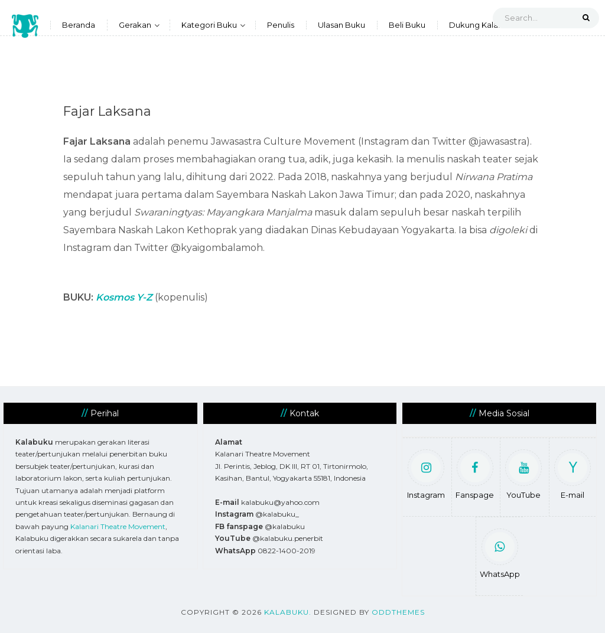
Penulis (280, 25)
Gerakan (139, 25)
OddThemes (398, 612)
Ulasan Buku (341, 25)
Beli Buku (407, 25)
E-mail (572, 476)
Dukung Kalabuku (483, 25)
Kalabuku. (287, 612)
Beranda (78, 25)
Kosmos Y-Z (124, 297)
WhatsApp (500, 555)
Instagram (426, 476)
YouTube (523, 476)
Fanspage (475, 476)
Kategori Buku (213, 25)
